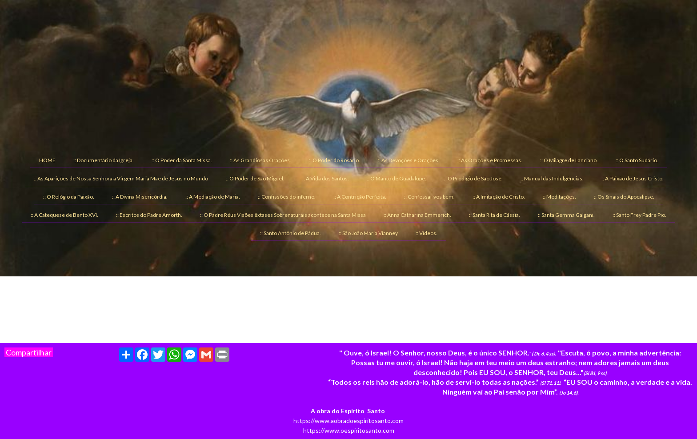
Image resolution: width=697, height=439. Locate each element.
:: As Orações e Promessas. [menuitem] (489, 160)
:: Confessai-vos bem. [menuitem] (429, 196)
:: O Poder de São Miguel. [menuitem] (255, 178)
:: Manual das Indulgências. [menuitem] (552, 178)
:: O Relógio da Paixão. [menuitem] (68, 196)
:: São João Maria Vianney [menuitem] (368, 233)
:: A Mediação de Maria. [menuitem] (212, 196)
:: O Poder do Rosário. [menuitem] (334, 160)
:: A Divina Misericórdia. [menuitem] (140, 196)
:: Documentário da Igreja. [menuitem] (103, 160)
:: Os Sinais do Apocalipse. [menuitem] (624, 196)
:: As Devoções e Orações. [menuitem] (409, 160)
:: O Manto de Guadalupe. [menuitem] (396, 178)
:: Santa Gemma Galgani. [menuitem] (566, 215)
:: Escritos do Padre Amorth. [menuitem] (149, 215)
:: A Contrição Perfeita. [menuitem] (359, 196)
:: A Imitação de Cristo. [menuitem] (499, 196)
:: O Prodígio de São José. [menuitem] (473, 178)
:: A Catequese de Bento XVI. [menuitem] (64, 215)
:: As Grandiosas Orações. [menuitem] (260, 160)
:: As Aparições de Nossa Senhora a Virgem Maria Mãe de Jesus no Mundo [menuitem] (121, 178)
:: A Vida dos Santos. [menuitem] (325, 178)
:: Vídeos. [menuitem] (426, 233)
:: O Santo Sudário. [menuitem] (637, 160)
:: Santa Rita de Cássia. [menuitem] (494, 215)
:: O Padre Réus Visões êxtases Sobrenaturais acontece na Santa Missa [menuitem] (283, 215)
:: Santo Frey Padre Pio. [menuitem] (639, 215)
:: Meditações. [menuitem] (559, 196)
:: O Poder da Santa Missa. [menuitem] (182, 160)
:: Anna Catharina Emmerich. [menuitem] (417, 215)
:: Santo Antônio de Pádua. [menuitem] (290, 233)
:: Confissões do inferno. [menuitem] (287, 196)
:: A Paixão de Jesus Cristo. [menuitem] (632, 178)
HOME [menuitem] (47, 160)
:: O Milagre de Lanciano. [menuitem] (569, 160)
